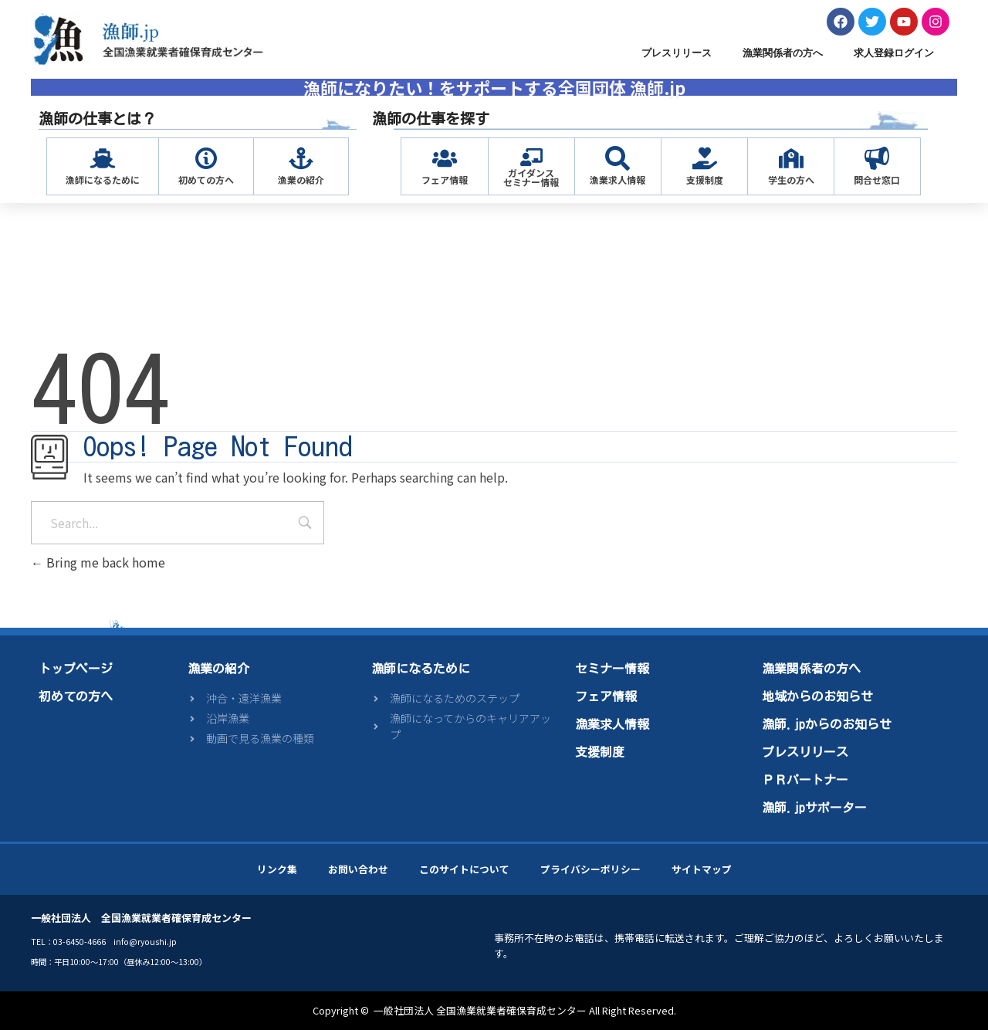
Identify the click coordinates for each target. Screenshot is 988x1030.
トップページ (76, 668)
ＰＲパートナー (805, 780)
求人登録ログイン (894, 53)
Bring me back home (98, 562)
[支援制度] (704, 158)
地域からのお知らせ (817, 696)
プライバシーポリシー (590, 869)
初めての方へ (206, 179)
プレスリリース (676, 53)
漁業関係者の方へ (783, 53)
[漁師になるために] (102, 158)
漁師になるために (103, 179)
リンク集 (277, 869)
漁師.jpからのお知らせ (827, 724)
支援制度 (704, 179)
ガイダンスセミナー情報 (531, 177)
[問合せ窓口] (876, 158)
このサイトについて (464, 869)
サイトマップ (702, 869)
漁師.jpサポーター (814, 807)
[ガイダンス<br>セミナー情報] (531, 157)
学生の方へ (791, 179)
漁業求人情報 (617, 179)
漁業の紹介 (301, 179)
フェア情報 (444, 179)
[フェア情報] (444, 158)
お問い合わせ (358, 869)
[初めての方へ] (206, 158)
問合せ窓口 (877, 179)
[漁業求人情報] (617, 158)
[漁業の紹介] (301, 158)
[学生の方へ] (791, 158)
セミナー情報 (612, 668)
